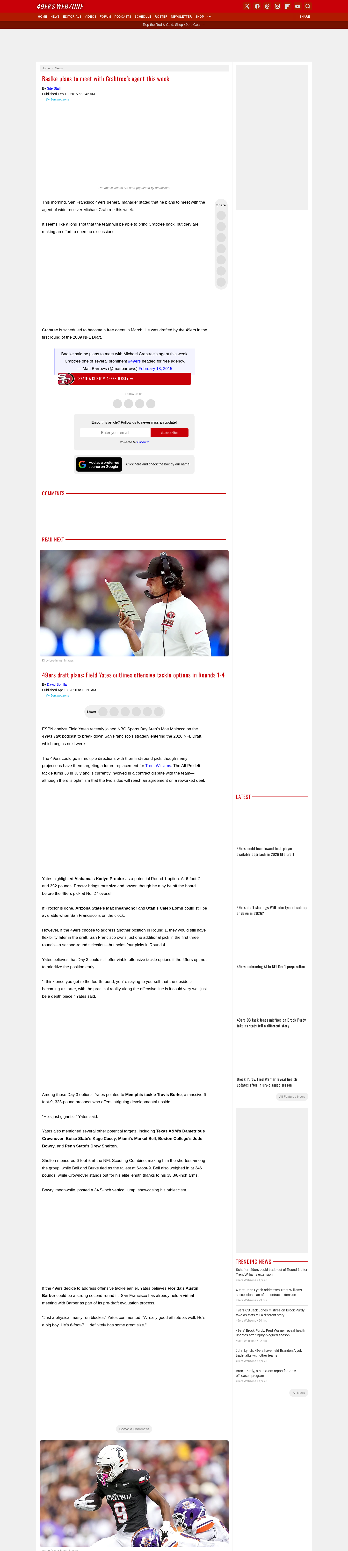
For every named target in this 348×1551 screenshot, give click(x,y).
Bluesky (189, 602)
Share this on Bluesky (221, 248)
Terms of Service (199, 674)
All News (299, 1392)
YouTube (199, 602)
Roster (161, 16)
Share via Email (221, 282)
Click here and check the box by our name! (158, 464)
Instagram (150, 401)
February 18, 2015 (155, 368)
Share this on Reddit (221, 271)
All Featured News (292, 1096)
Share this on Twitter (221, 215)
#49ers (134, 361)
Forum (105, 16)
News (55, 16)
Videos (90, 16)
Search (308, 6)
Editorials (72, 16)
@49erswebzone (57, 99)
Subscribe (169, 433)
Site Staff (54, 88)
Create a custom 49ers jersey (105, 378)
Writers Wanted (174, 642)
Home (42, 16)
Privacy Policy (176, 674)
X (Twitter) (148, 602)
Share (304, 16)
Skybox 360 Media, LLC (193, 580)
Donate (143, 674)
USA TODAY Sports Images (200, 667)
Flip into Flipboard (221, 259)
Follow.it (143, 442)
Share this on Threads (221, 237)
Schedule (143, 16)
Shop (199, 16)
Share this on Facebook (221, 226)
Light (179, 562)
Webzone (59, 6)
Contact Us (157, 674)
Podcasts (122, 16)
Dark (189, 562)
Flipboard (287, 6)
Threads (139, 401)
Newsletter (181, 16)
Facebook (128, 401)
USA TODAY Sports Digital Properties (180, 585)
